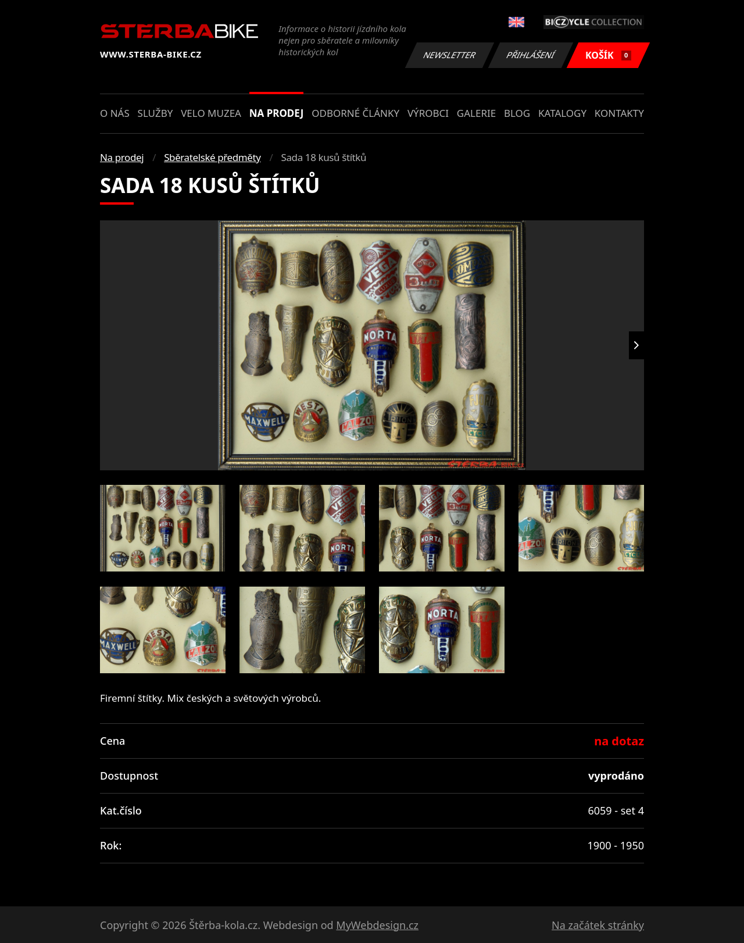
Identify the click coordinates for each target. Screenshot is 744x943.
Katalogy (562, 113)
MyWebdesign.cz (377, 925)
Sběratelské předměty (212, 157)
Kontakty (619, 113)
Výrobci (428, 113)
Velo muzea (211, 113)
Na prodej (276, 113)
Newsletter (449, 54)
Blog (517, 113)
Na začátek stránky (598, 925)
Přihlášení (530, 54)
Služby (155, 113)
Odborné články (355, 113)
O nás (115, 113)
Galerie (476, 113)
